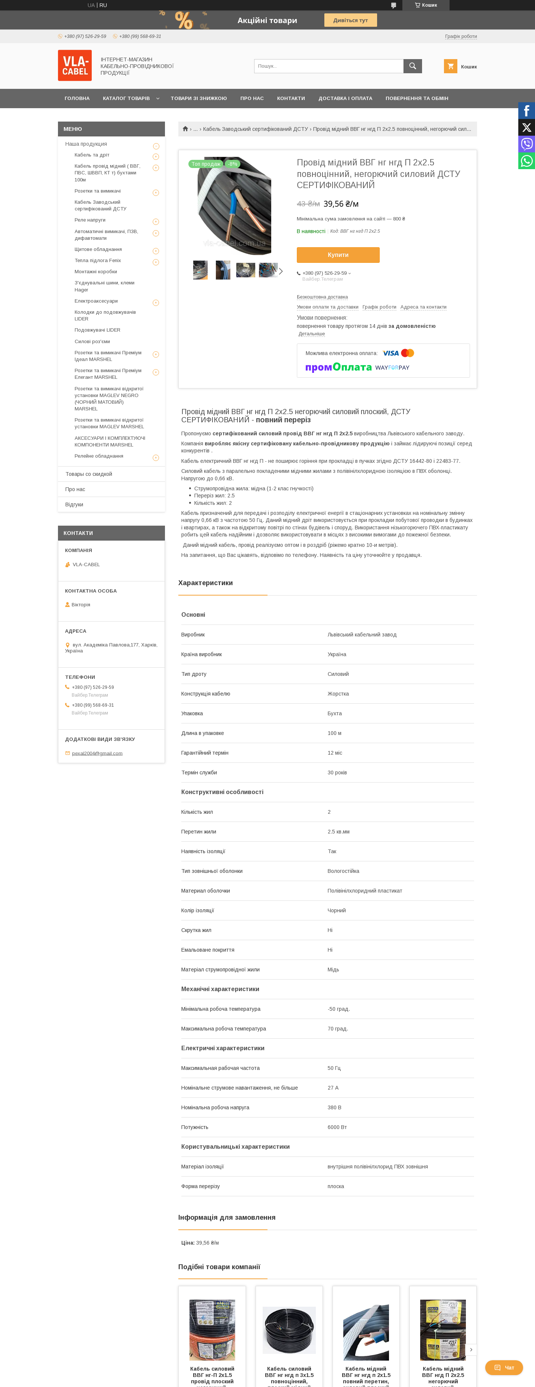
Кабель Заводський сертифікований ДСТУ (255, 129)
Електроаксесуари (96, 301)
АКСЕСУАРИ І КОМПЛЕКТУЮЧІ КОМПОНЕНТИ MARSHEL (110, 441)
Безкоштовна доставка (322, 297)
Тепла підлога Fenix (98, 260)
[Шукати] (412, 66)
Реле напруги (90, 220)
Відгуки (74, 504)
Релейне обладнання (99, 456)
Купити (338, 255)
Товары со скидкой (88, 474)
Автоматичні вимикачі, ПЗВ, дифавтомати (106, 235)
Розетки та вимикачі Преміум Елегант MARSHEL (108, 374)
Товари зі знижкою (199, 98)
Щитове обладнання (98, 249)
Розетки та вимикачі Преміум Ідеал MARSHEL (108, 356)
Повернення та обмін (417, 98)
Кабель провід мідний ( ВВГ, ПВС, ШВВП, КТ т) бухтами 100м (107, 172)
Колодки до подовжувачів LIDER (105, 315)
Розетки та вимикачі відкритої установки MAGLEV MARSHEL (109, 423)
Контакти (291, 98)
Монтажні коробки (96, 271)
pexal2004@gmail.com (97, 753)
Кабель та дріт (92, 155)
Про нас (252, 98)
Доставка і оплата (345, 98)
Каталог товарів (126, 98)
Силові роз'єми (92, 341)
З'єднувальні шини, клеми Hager (104, 286)
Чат (504, 1367)
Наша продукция (86, 144)
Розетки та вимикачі (98, 191)
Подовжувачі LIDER (97, 330)
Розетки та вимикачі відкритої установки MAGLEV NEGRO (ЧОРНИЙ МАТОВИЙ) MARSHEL (109, 399)
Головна (77, 98)
